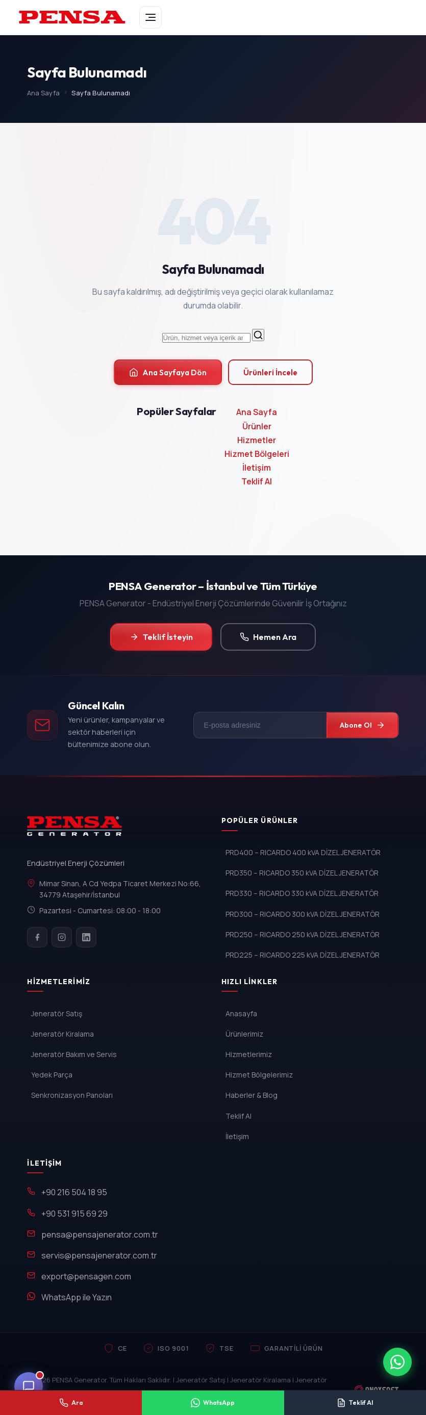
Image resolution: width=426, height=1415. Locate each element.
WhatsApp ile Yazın (76, 1297)
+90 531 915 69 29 (74, 1213)
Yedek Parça (51, 1074)
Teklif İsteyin (161, 637)
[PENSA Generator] (77, 830)
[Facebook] (37, 937)
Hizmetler (256, 440)
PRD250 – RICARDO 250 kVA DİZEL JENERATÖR (302, 934)
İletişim (256, 467)
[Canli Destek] (28, 1386)
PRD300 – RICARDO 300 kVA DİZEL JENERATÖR (302, 914)
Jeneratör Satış (56, 1013)
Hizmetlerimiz (248, 1054)
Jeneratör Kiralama (62, 1034)
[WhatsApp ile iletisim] (397, 1362)
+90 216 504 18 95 (74, 1192)
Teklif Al (256, 481)
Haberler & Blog (251, 1095)
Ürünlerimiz (244, 1034)
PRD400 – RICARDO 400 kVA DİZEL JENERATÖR (303, 852)
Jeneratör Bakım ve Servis (74, 1054)
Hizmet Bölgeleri (256, 453)
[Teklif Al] (355, 1403)
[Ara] (258, 335)
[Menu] (150, 17)
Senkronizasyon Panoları (72, 1095)
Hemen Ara (268, 637)
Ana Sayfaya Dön (168, 372)
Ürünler (256, 426)
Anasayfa (241, 1013)
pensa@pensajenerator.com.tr (99, 1234)
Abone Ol (362, 725)
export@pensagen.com (86, 1276)
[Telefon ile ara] (71, 1403)
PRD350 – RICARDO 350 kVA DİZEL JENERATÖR (302, 873)
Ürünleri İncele (270, 372)
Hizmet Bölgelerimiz (259, 1074)
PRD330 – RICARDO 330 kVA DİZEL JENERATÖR (302, 893)
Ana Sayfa (43, 92)
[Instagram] (62, 937)
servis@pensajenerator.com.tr (99, 1255)
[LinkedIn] (86, 937)
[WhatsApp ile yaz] (213, 1403)
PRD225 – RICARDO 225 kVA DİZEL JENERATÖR (302, 955)
